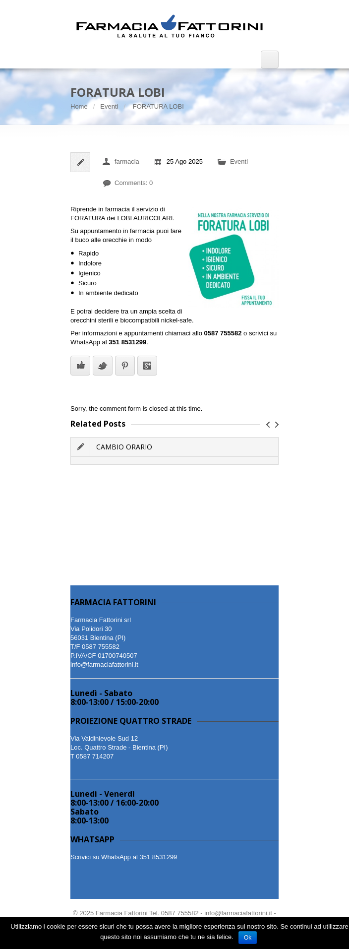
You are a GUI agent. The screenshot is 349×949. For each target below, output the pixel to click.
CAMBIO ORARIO (124, 446)
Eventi (109, 106)
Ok (247, 937)
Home (79, 106)
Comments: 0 (134, 183)
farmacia (127, 161)
